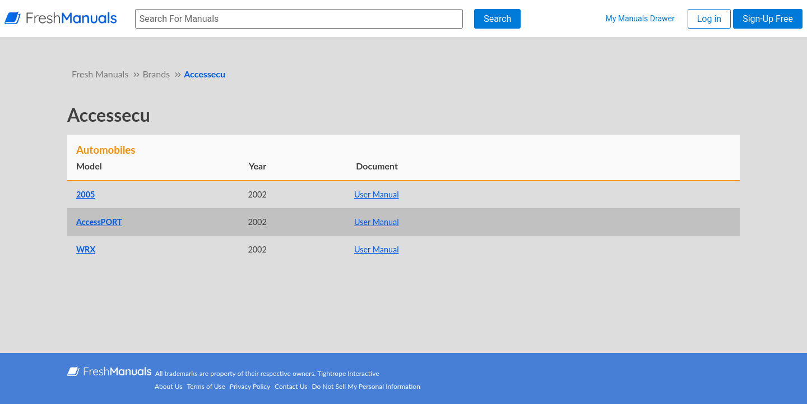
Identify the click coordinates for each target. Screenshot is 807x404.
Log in (709, 18)
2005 (85, 194)
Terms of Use (206, 386)
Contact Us (291, 386)
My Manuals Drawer (639, 18)
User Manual (376, 194)
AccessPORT (99, 222)
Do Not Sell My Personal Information (366, 386)
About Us (168, 386)
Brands (156, 73)
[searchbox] (299, 19)
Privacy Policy (250, 386)
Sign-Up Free (768, 18)
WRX (85, 249)
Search (497, 18)
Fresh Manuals (100, 73)
